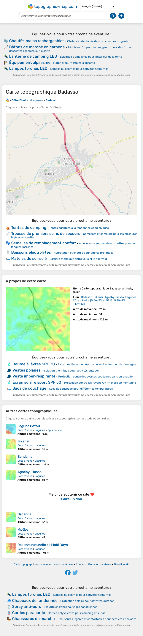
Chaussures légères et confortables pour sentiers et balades (97, 619)
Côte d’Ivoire (25, 430)
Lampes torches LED (28, 68)
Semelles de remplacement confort (43, 243)
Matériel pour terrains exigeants (74, 63)
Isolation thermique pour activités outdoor (71, 370)
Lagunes (40, 430)
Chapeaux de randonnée (35, 600)
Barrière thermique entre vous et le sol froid (78, 259)
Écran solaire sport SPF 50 (36, 382)
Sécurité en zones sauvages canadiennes (70, 607)
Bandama (25, 457)
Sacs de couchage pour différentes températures (81, 388)
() (105, 300)
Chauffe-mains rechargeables (36, 40)
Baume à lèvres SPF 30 (33, 364)
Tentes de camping (28, 227)
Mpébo (23, 529)
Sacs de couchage (29, 388)
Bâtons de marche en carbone (37, 47)
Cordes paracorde (28, 612)
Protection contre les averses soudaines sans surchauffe (95, 376)
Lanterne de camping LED (33, 56)
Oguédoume (54, 430)
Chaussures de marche (33, 618)
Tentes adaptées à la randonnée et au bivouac (79, 228)
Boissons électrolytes (31, 252)
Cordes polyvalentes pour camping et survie (76, 613)
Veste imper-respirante (33, 376)
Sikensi (23, 441)
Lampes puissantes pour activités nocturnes (79, 69)
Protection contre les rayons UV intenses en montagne (100, 382)
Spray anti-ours (26, 606)
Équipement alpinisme (29, 62)
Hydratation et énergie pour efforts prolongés (83, 252)
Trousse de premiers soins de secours (45, 233)
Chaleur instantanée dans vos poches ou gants (97, 41)
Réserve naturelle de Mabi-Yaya (43, 545)
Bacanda (24, 514)
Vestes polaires (26, 370)
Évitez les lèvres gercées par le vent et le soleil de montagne (97, 364)
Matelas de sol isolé (29, 258)
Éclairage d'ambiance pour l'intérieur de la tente (91, 56)
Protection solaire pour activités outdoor (87, 601)
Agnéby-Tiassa (30, 472)
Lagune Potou (29, 426)
